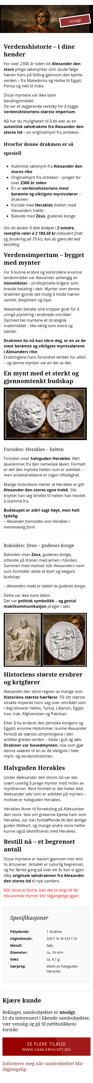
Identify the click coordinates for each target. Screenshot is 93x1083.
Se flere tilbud (46, 1046)
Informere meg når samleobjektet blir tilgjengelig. (42, 1066)
